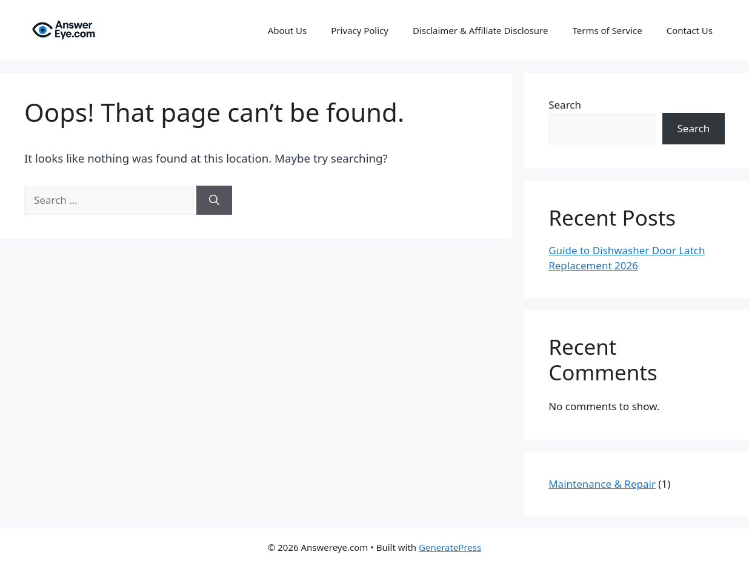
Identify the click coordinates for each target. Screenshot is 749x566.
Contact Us (690, 30)
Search (564, 105)
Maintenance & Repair (602, 484)
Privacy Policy (359, 30)
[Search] (214, 200)
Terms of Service (607, 30)
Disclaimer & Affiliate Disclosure (480, 30)
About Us (287, 30)
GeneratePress (450, 547)
